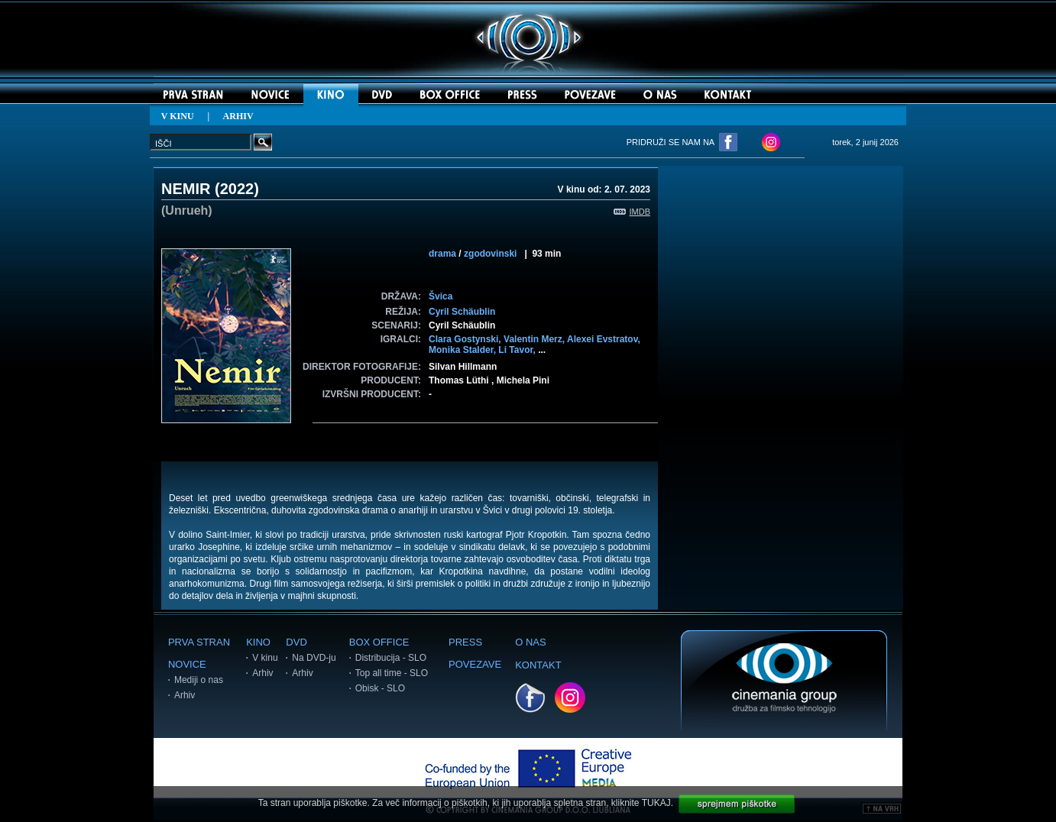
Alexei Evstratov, (603, 339)
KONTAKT (538, 665)
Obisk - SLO (380, 688)
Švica (440, 296)
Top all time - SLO (391, 673)
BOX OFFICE (379, 642)
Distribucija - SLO (390, 657)
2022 (237, 188)
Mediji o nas (198, 680)
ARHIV (238, 116)
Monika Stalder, (463, 350)
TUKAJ (656, 803)
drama (442, 253)
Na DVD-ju (313, 657)
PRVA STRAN (199, 642)
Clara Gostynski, (466, 339)
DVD (296, 642)
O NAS (530, 642)
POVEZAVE (475, 664)
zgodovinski (490, 253)
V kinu (264, 657)
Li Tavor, (518, 350)
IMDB (632, 211)
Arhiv (184, 695)
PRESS (465, 642)
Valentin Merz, (535, 339)
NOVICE (187, 664)
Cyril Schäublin (462, 311)
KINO (258, 642)
